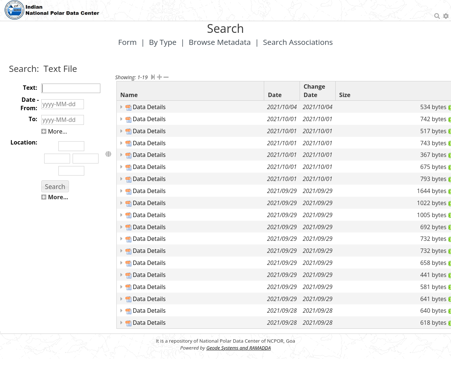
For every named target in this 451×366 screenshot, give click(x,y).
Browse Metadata (220, 42)
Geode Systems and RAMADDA (238, 347)
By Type (163, 42)
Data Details (149, 107)
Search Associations (298, 42)
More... (54, 131)
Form (127, 42)
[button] (55, 186)
